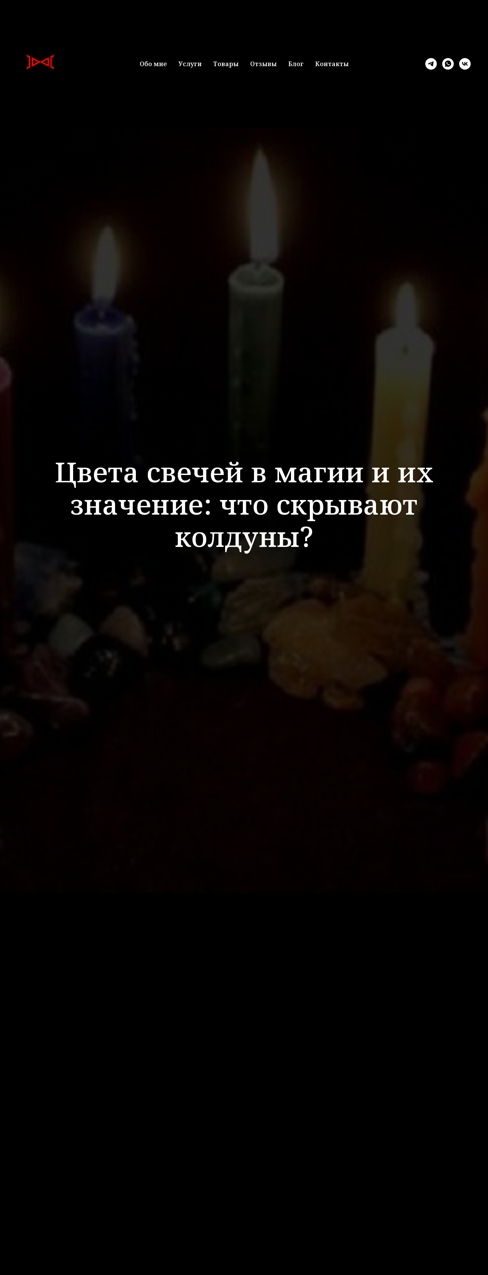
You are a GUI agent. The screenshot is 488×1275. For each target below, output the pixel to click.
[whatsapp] (448, 64)
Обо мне (153, 64)
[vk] (465, 64)
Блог (296, 64)
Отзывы (263, 64)
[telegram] (431, 64)
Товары (226, 64)
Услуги (190, 64)
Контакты (332, 64)
